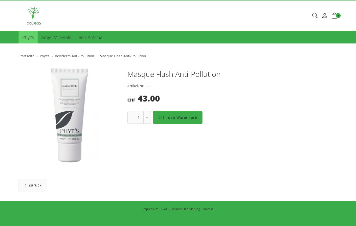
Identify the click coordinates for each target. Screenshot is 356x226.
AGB (164, 209)
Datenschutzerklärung (184, 209)
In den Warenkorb (177, 117)
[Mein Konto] (324, 15)
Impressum (150, 209)
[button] (315, 16)
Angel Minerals (56, 37)
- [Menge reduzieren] (130, 117)
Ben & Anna (90, 37)
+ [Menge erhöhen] (147, 117)
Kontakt (207, 209)
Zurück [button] (33, 185)
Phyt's (28, 37)
